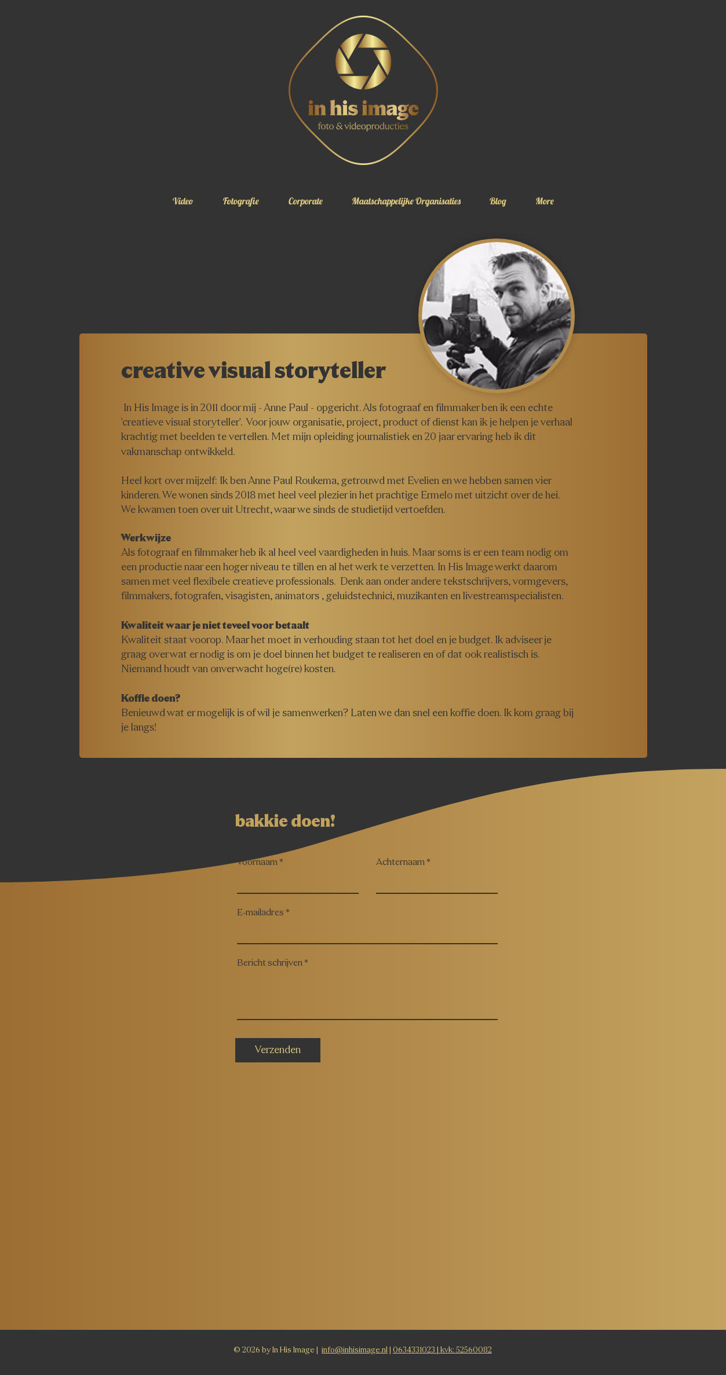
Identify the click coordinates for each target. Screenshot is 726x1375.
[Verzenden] (277, 1050)
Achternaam (400, 862)
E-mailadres (260, 913)
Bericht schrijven (269, 963)
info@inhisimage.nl (355, 1350)
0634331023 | (416, 1350)
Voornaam (257, 862)
